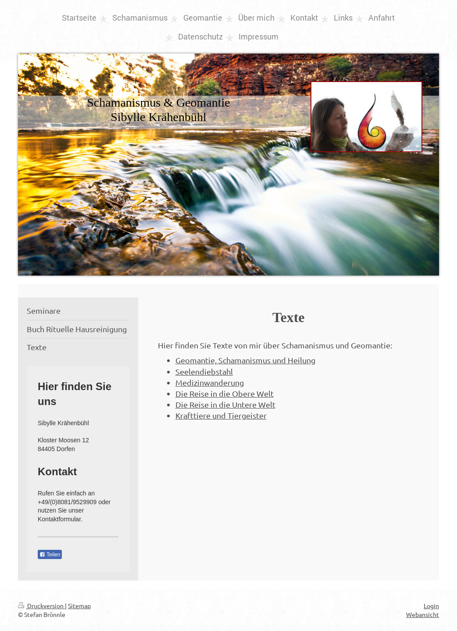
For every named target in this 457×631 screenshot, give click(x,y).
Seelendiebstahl (204, 371)
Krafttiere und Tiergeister (221, 415)
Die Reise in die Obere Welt (224, 393)
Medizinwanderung (209, 382)
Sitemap (79, 605)
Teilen (49, 555)
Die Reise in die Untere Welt (225, 404)
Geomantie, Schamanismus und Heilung (245, 360)
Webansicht (422, 614)
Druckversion (41, 605)
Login (431, 605)
